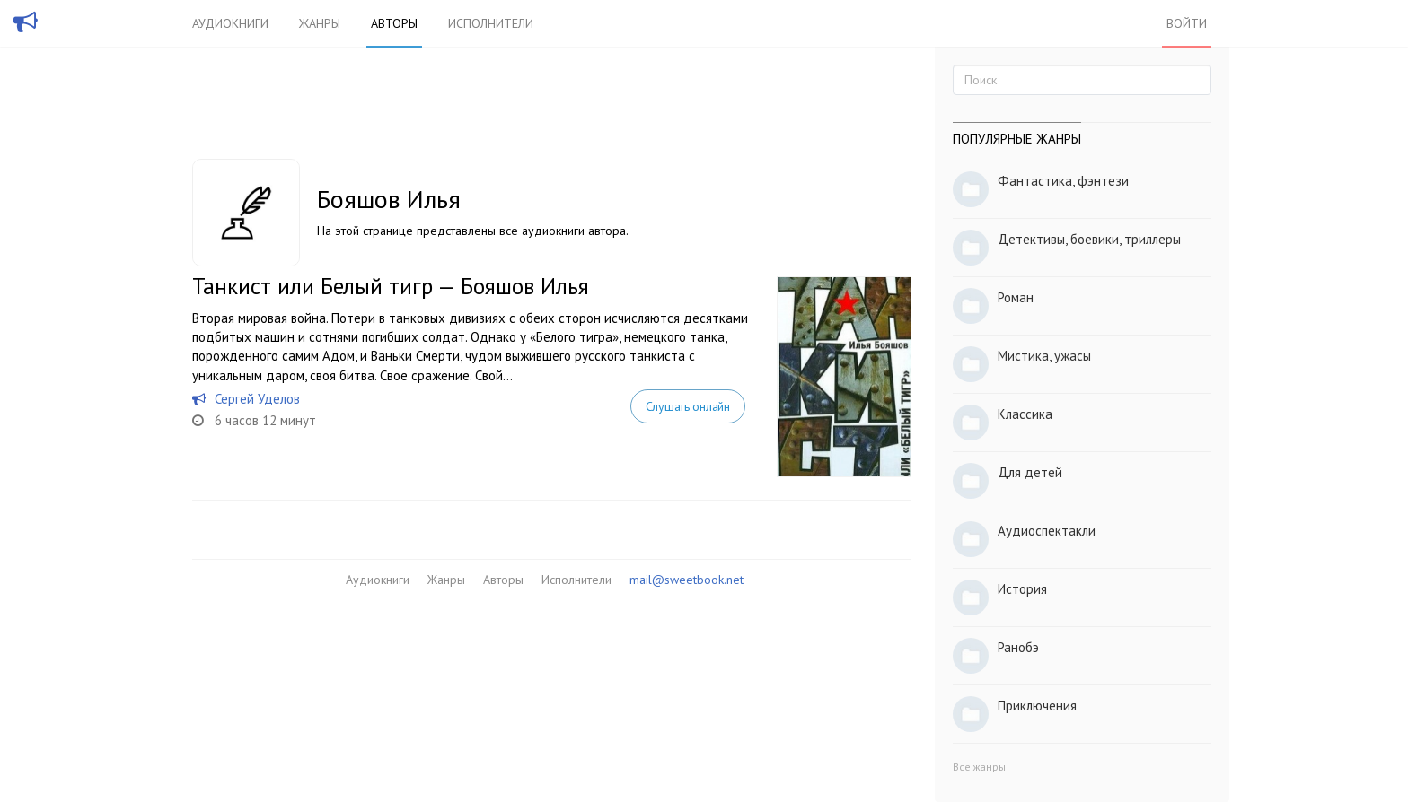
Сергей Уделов (257, 398)
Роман (1016, 297)
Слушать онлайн (688, 406)
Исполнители (490, 23)
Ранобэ (1018, 647)
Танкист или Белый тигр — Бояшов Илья (390, 286)
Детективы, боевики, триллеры (1089, 239)
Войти (1186, 23)
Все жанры (979, 766)
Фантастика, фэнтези (1063, 180)
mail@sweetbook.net (686, 579)
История (1022, 588)
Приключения (1037, 705)
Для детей (1030, 472)
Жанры (319, 23)
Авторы (394, 23)
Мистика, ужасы (1044, 355)
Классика (1025, 414)
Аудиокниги (230, 23)
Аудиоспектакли (1047, 530)
